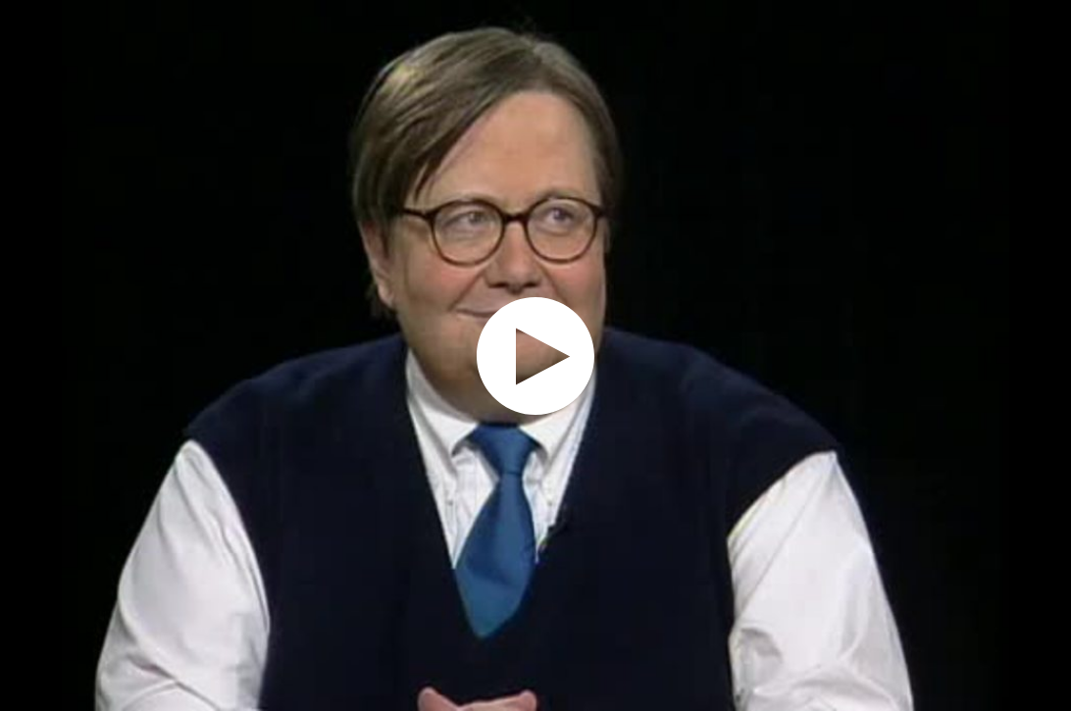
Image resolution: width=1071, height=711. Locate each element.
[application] (535, 355)
